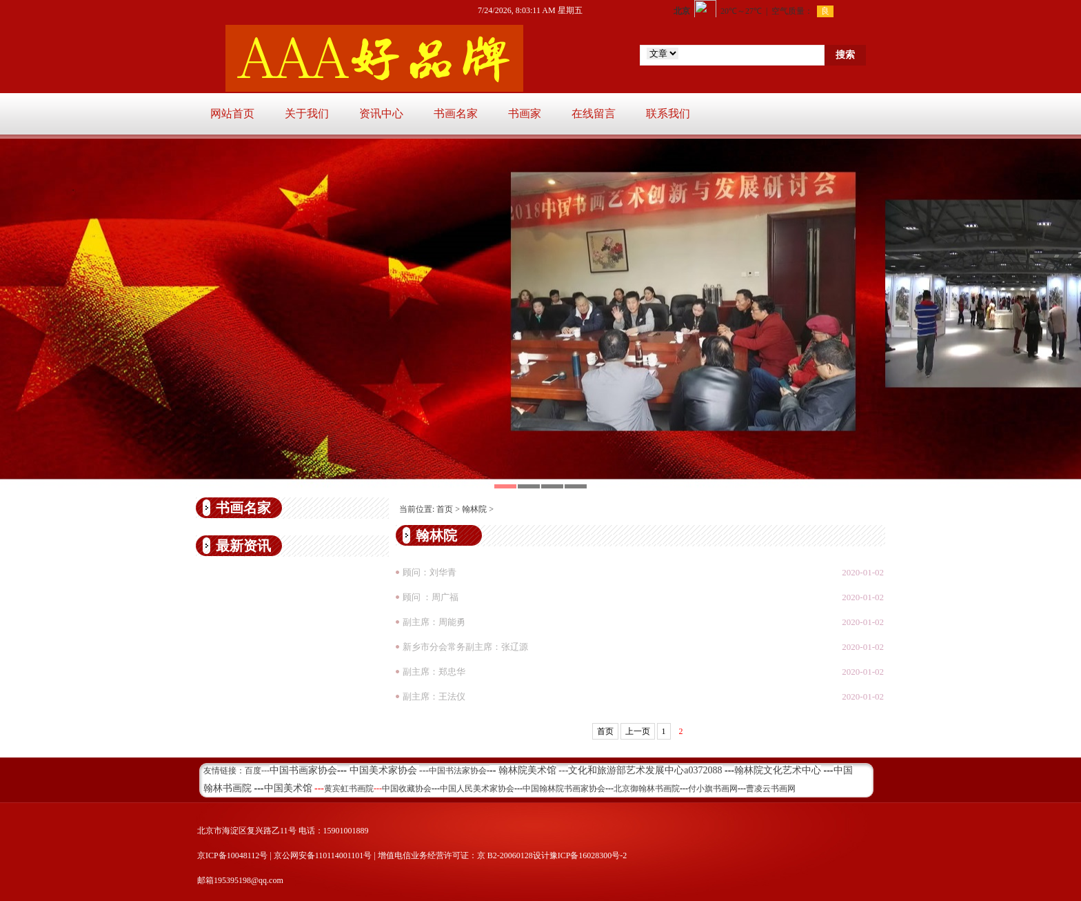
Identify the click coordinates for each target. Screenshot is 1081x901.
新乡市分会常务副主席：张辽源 (465, 647)
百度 (253, 770)
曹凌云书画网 (771, 788)
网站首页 (232, 113)
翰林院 (474, 509)
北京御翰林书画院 (647, 788)
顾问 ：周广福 (430, 597)
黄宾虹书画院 (349, 788)
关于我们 (307, 113)
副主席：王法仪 (434, 696)
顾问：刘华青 (429, 572)
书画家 (524, 113)
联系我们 (668, 113)
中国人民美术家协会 (477, 788)
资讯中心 (381, 113)
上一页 (637, 731)
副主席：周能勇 (434, 622)
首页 (444, 509)
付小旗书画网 (713, 788)
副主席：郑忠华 (434, 671)
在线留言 (594, 113)
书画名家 (456, 113)
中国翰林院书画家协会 (564, 788)
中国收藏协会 (407, 788)
